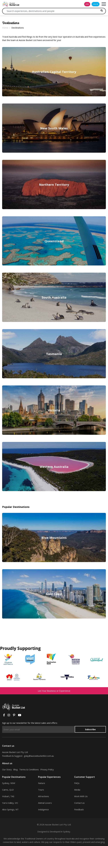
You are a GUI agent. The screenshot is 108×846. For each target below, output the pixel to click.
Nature (41, 783)
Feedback (79, 809)
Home (5, 27)
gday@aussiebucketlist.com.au (39, 755)
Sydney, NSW (8, 783)
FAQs (76, 783)
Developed (55, 831)
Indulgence (43, 809)
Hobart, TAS (8, 796)
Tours (41, 789)
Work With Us (81, 796)
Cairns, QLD (8, 789)
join (87, 4)
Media (77, 789)
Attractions (43, 796)
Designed (42, 831)
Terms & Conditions (29, 769)
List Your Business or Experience (54, 690)
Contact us (79, 802)
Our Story (7, 769)
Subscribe (90, 729)
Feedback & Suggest (12, 755)
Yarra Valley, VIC (10, 802)
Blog (15, 769)
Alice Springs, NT (10, 809)
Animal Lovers (45, 802)
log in (95, 4)
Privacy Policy (47, 769)
